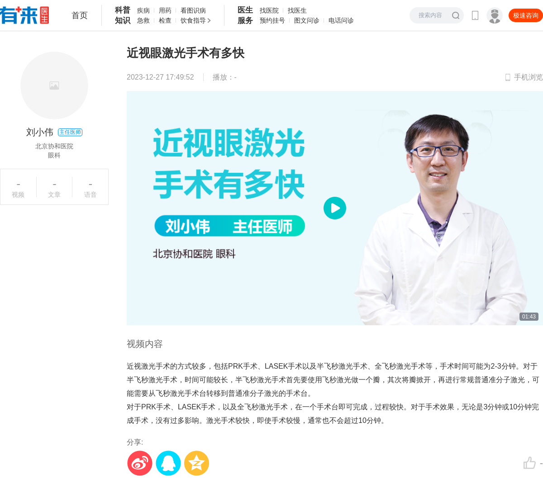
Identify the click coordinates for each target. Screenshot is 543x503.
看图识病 (193, 10)
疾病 (143, 10)
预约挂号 (272, 20)
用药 (165, 10)
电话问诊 (341, 20)
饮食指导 (193, 20)
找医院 (269, 10)
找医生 (297, 10)
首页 (79, 15)
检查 (165, 20)
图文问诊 (306, 20)
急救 (143, 20)
